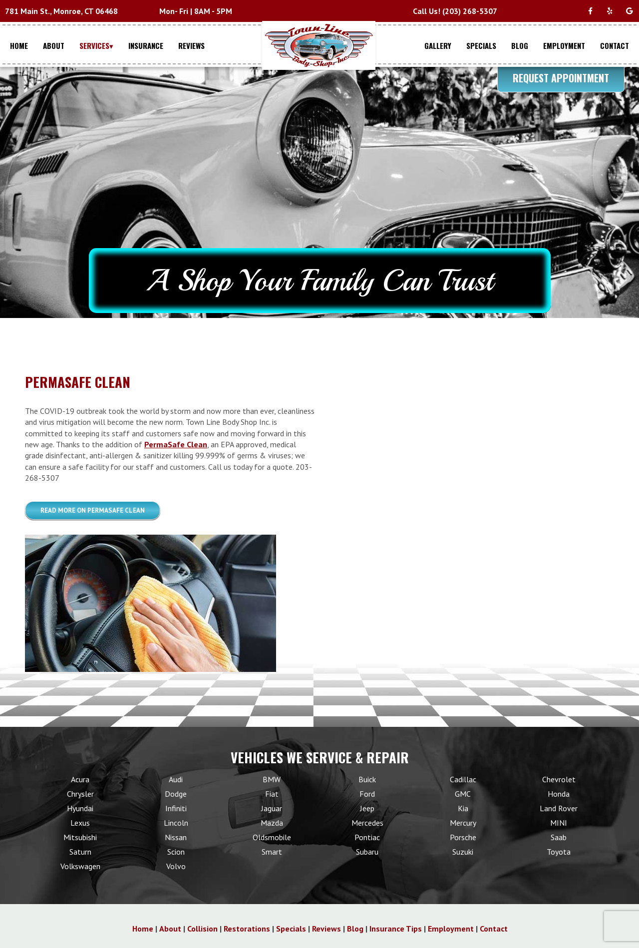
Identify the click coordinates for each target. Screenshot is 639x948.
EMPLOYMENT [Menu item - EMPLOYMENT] (564, 45)
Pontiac (367, 837)
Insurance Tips (395, 929)
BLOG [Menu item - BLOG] (519, 45)
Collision (202, 929)
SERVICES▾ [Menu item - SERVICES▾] (96, 45)
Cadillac (463, 779)
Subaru (367, 852)
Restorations (247, 929)
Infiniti (176, 808)
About (170, 929)
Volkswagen (80, 866)
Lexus (80, 823)
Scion (176, 852)
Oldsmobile (272, 837)
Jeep (367, 808)
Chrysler (80, 794)
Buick (367, 779)
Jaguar (271, 808)
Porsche (463, 837)
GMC (463, 794)
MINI (558, 823)
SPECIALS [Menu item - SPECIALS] (481, 45)
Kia (463, 808)
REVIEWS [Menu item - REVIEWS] (191, 45)
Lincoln (176, 823)
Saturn (80, 852)
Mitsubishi (80, 837)
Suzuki (462, 852)
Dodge (176, 794)
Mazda (272, 823)
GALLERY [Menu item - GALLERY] (437, 45)
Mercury (463, 823)
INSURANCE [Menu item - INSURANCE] (145, 45)
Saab (559, 837)
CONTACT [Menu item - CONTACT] (614, 45)
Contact (494, 929)
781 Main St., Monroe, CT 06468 (61, 11)
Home (142, 929)
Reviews (326, 929)
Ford (367, 794)
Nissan (176, 837)
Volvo (176, 866)
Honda (559, 794)
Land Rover (559, 808)
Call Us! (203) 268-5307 (455, 11)
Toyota (559, 852)
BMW (272, 779)
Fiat (272, 794)
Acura (80, 779)
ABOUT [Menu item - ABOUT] (53, 45)
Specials (291, 929)
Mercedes (367, 823)
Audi (176, 779)
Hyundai (80, 808)
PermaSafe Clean (175, 444)
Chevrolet (559, 779)
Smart (272, 852)
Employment (451, 929)
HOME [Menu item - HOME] (19, 45)
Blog (355, 929)
